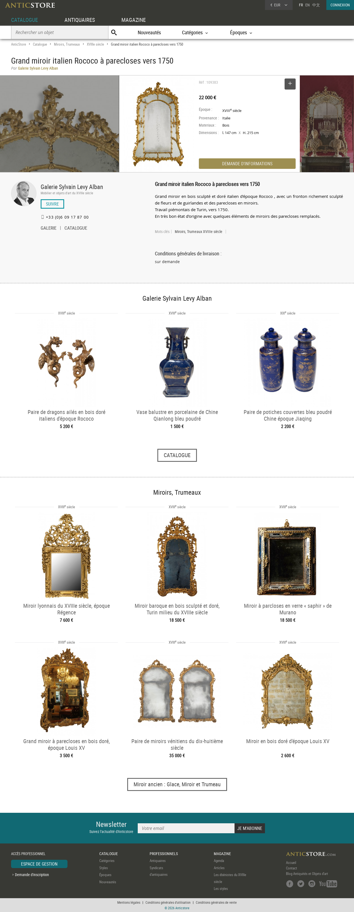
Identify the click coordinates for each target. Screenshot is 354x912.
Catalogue (40, 44)
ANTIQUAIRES (79, 19)
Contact (291, 868)
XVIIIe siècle (95, 44)
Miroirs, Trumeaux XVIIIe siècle (198, 232)
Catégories (106, 860)
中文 (316, 4)
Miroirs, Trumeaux (67, 44)
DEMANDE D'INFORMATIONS (247, 164)
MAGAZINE (133, 19)
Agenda (219, 860)
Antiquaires (158, 860)
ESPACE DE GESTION (39, 864)
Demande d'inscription (32, 874)
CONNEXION (340, 4)
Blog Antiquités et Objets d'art (307, 873)
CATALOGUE (24, 19)
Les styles (221, 888)
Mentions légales (128, 902)
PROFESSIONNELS (164, 853)
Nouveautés (149, 32)
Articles (219, 867)
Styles (103, 867)
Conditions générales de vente (216, 902)
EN (307, 4)
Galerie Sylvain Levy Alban (72, 187)
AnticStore (18, 44)
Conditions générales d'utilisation (168, 902)
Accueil (291, 862)
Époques (105, 874)
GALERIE (48, 228)
